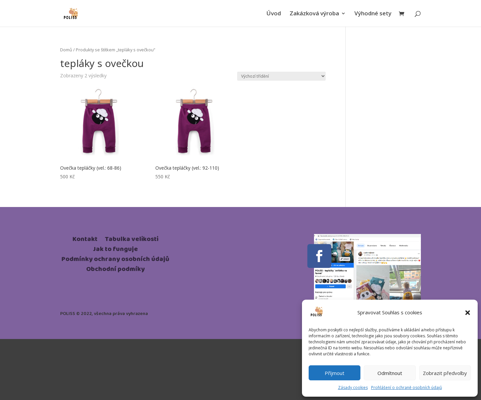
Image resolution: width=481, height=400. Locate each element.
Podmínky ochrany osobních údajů (115, 260)
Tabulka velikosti (131, 240)
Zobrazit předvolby (445, 373)
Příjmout (334, 373)
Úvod (274, 14)
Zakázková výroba (314, 14)
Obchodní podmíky (115, 270)
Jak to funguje (115, 250)
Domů (66, 50)
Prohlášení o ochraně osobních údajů (406, 387)
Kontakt (85, 240)
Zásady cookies (353, 387)
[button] (467, 312)
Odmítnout (389, 373)
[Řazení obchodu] (281, 76)
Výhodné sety (372, 14)
